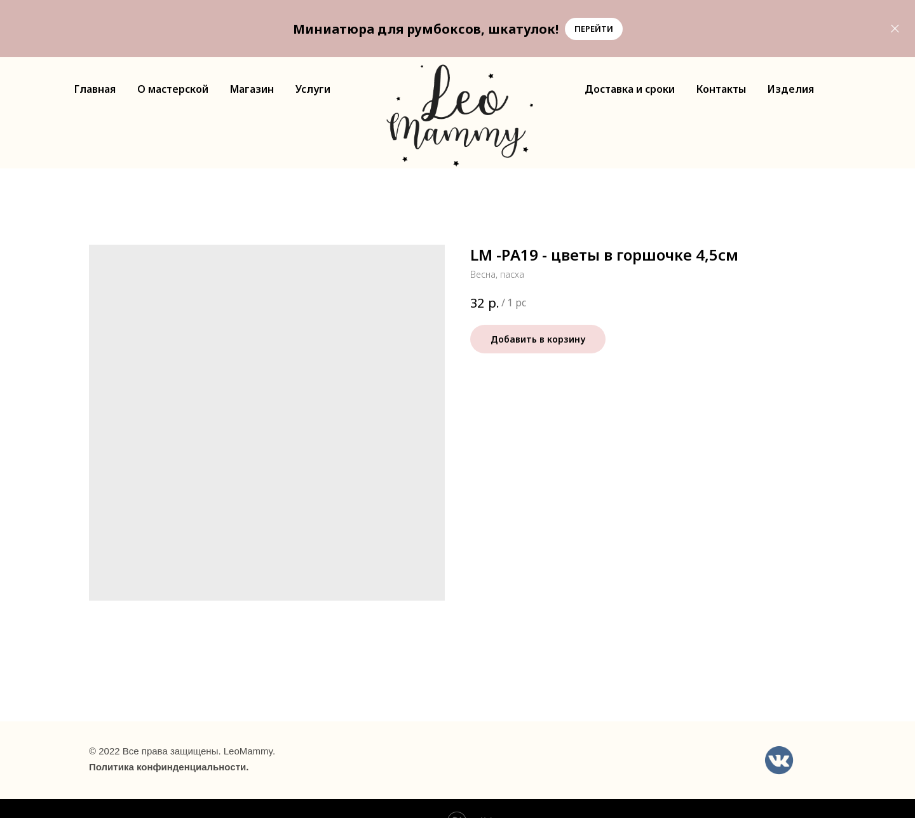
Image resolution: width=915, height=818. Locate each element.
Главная (95, 89)
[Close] (895, 29)
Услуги (312, 89)
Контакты (721, 89)
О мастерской (172, 89)
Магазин (252, 89)
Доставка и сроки (630, 89)
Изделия (791, 89)
